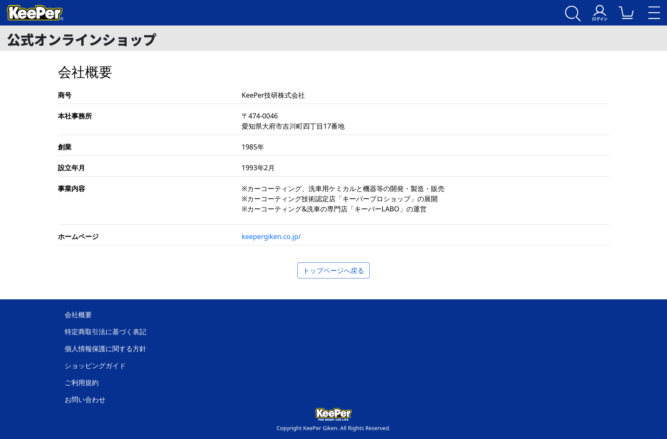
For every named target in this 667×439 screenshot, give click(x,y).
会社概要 (78, 314)
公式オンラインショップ (82, 39)
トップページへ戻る (333, 270)
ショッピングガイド (95, 365)
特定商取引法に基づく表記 (105, 331)
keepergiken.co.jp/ (271, 236)
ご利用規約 (82, 382)
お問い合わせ (85, 399)
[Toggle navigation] (654, 12)
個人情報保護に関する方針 (105, 348)
